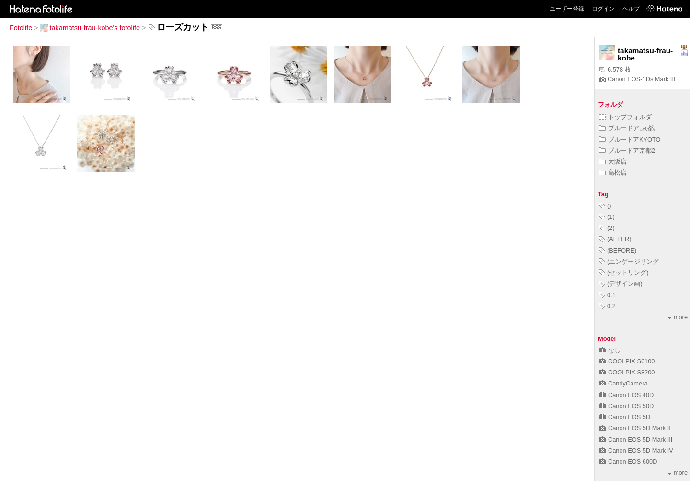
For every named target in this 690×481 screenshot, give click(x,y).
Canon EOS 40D (626, 394)
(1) (607, 216)
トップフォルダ (625, 116)
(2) (607, 227)
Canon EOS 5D (624, 417)
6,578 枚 (615, 69)
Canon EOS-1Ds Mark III (637, 79)
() (605, 205)
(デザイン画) (621, 283)
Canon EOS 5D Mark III (635, 439)
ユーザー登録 (567, 8)
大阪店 (613, 161)
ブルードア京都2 (627, 150)
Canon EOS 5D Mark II (635, 428)
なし (610, 350)
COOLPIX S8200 (627, 372)
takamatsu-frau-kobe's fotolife (90, 28)
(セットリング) (624, 272)
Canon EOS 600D (628, 461)
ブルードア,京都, (627, 128)
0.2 (607, 306)
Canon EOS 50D (626, 405)
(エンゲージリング (629, 261)
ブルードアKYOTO (630, 139)
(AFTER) (615, 238)
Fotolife (21, 28)
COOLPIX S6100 (627, 361)
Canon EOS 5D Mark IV (636, 450)
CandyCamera (623, 383)
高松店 (613, 172)
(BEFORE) (617, 250)
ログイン (603, 8)
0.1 (607, 295)
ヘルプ (631, 8)
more (678, 317)
